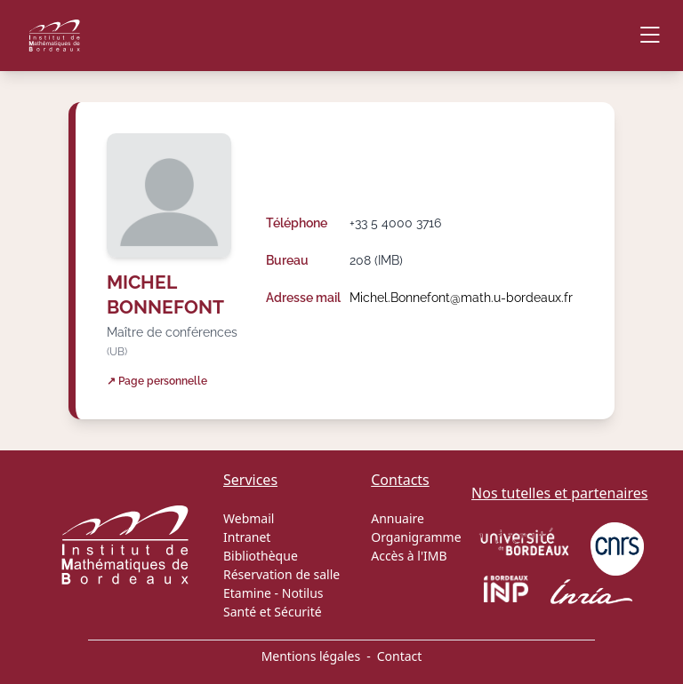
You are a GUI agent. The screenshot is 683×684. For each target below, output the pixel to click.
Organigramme (416, 537)
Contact (399, 656)
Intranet (246, 537)
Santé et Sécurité (272, 611)
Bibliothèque (260, 555)
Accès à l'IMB (408, 555)
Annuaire (397, 518)
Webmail (248, 518)
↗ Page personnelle (157, 380)
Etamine (247, 593)
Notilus (303, 593)
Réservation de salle (281, 574)
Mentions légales (311, 656)
